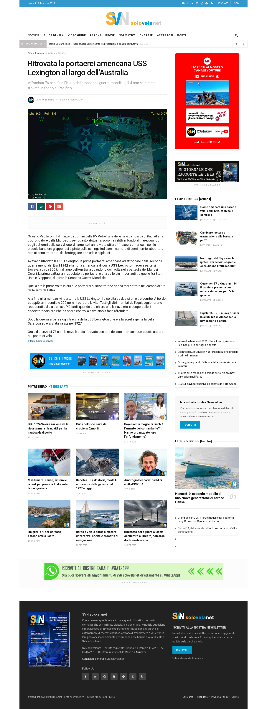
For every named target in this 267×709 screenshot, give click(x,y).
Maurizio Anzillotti (135, 652)
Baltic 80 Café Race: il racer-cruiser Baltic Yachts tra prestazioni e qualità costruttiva (93, 43)
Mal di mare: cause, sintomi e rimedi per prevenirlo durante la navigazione (48, 484)
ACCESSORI (165, 35)
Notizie (51, 53)
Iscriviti (190, 424)
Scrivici (235, 696)
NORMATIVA (127, 35)
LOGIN (236, 3)
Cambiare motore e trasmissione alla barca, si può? (217, 236)
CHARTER (146, 35)
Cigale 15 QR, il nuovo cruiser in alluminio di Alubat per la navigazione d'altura (219, 317)
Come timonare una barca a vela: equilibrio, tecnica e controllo (218, 210)
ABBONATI (222, 3)
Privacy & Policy (219, 696)
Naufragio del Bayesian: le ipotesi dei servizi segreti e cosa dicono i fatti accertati (218, 262)
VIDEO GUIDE (77, 35)
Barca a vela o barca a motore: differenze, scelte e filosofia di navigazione (97, 536)
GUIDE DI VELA (54, 35)
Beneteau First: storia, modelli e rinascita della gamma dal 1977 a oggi (96, 484)
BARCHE (95, 35)
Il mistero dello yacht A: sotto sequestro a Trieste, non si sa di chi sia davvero (144, 536)
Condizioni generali (93, 658)
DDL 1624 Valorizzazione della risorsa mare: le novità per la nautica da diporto (48, 428)
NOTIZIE (33, 35)
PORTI (181, 35)
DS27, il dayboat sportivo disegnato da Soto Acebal (207, 383)
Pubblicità (202, 696)
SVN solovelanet (36, 53)
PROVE (110, 35)
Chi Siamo (188, 696)
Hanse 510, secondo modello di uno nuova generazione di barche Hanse (199, 498)
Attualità (62, 53)
